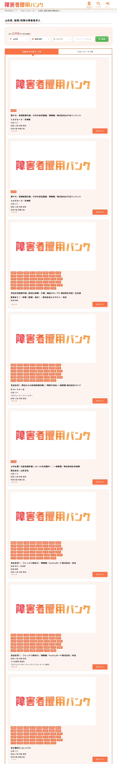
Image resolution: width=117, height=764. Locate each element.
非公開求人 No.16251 (49, 668)
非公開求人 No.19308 (49, 582)
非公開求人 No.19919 (49, 452)
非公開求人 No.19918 (49, 409)
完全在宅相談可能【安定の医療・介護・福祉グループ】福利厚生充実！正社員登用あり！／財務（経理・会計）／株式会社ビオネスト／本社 (71, 149)
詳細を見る (100, 82)
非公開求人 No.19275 (49, 625)
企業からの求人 (31, 52)
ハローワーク (85, 52)
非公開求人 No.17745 (49, 366)
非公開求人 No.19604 (49, 496)
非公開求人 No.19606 (49, 539)
